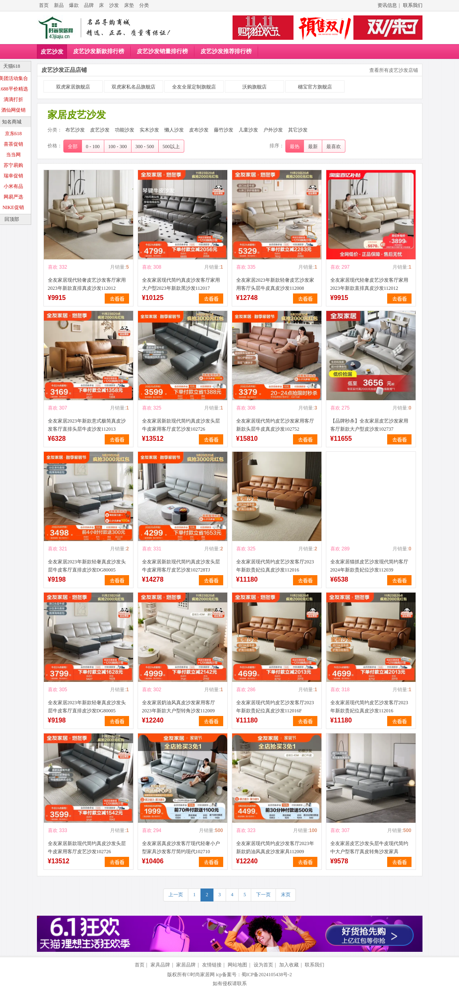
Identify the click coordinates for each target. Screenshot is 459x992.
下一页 (263, 894)
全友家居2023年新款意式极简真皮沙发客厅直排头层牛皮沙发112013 (87, 425)
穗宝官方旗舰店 (315, 87)
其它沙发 (298, 130)
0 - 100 (93, 146)
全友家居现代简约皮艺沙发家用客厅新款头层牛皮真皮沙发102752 (275, 425)
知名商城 (12, 122)
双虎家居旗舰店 (73, 87)
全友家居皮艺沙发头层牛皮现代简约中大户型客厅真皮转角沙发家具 (369, 847)
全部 (73, 146)
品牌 (89, 5)
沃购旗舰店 (254, 87)
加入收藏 (289, 965)
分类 (144, 5)
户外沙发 (273, 130)
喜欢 (53, 267)
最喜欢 (333, 146)
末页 (286, 894)
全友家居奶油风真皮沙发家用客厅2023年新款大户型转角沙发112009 (178, 707)
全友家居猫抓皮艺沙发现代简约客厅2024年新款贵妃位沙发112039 (369, 566)
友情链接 (212, 965)
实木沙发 (149, 130)
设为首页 (263, 965)
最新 (313, 146)
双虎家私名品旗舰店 (133, 87)
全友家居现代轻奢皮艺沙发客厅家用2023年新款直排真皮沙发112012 (87, 284)
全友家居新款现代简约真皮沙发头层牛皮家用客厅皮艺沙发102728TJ (181, 566)
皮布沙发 (199, 130)
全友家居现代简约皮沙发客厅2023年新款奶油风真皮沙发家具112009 (275, 847)
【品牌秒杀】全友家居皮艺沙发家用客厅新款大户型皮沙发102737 (369, 425)
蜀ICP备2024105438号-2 (266, 974)
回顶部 (11, 219)
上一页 (175, 894)
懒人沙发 (174, 130)
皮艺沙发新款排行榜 (98, 51)
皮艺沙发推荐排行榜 (226, 51)
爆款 (74, 5)
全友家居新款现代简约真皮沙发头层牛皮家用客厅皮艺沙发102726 (181, 425)
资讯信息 (387, 5)
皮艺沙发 (52, 52)
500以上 (171, 146)
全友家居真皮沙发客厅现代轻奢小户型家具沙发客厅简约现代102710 (181, 847)
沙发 (114, 5)
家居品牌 (186, 965)
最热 (295, 146)
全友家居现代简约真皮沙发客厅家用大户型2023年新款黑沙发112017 (181, 284)
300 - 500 (145, 146)
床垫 (129, 5)
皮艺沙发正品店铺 (64, 70)
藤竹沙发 (223, 130)
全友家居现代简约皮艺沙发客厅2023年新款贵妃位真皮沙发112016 (275, 566)
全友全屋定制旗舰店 (194, 87)
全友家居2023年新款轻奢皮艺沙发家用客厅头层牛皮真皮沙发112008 (275, 284)
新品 (59, 5)
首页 (44, 5)
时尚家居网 (202, 974)
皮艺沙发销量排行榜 (162, 51)
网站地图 (237, 965)
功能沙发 (124, 130)
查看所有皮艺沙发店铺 (393, 70)
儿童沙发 (248, 130)
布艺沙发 (75, 130)
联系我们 (412, 5)
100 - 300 (117, 146)
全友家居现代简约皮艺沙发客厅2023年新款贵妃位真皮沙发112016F (275, 707)
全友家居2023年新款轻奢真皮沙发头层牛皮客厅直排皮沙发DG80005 (87, 566)
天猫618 (11, 66)
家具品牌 (160, 965)
